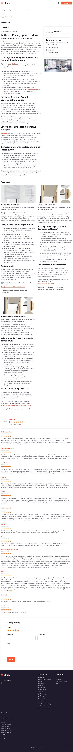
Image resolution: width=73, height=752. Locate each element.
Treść (8, 643)
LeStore (3, 42)
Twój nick (10, 634)
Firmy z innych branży (6, 718)
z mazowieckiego (42, 689)
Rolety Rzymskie (5, 728)
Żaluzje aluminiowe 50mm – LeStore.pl (13, 287)
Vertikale (3, 734)
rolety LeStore (13, 64)
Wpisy (9, 10)
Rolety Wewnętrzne (18, 10)
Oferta (57, 683)
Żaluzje (3, 736)
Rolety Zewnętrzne (6, 732)
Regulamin (58, 679)
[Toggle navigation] (58, 3)
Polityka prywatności (61, 681)
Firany (2, 716)
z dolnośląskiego (41, 677)
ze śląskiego (40, 700)
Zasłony (3, 738)
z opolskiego (40, 691)
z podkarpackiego (42, 694)
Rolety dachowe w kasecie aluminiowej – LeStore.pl (16, 405)
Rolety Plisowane (5, 726)
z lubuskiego (40, 683)
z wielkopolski (41, 706)
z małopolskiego (41, 687)
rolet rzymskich (32, 89)
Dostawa (4, 133)
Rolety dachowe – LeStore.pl (46, 283)
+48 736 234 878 (52, 47)
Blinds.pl (3, 10)
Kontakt (58, 677)
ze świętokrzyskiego (42, 702)
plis (5, 91)
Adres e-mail (41, 634)
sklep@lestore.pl (52, 52)
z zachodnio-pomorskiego (44, 708)
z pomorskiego (41, 698)
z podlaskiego (41, 696)
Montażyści (4, 720)
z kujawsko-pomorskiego (44, 679)
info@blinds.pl (6, 680)
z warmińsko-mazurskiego (44, 704)
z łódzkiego (40, 685)
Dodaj (67, 3)
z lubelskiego (40, 681)
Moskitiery (3, 722)
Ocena (9, 627)
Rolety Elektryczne (6, 724)
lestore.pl (50, 50)
